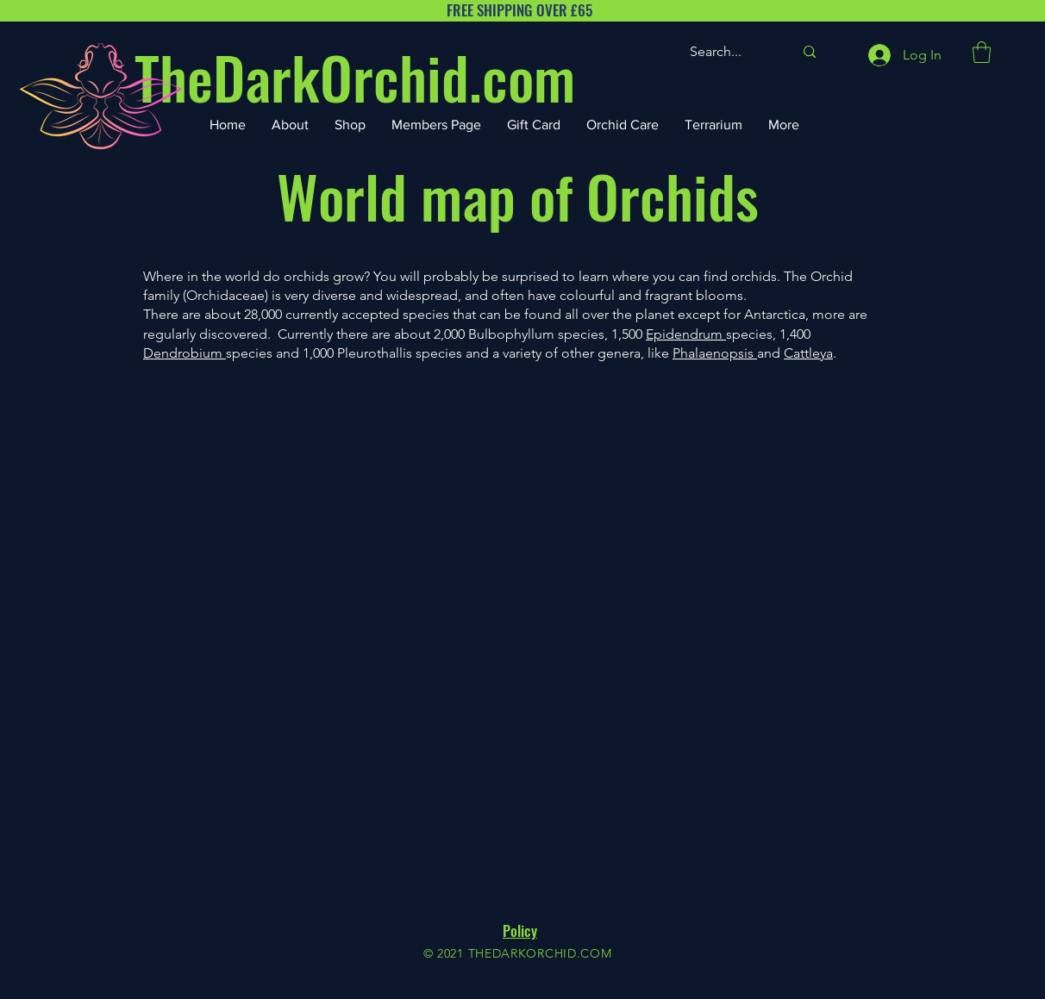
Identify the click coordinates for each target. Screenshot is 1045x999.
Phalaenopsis (715, 353)
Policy (520, 930)
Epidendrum (686, 334)
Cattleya (808, 353)
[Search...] (728, 51)
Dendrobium (184, 353)
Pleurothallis (374, 353)
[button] (982, 52)
